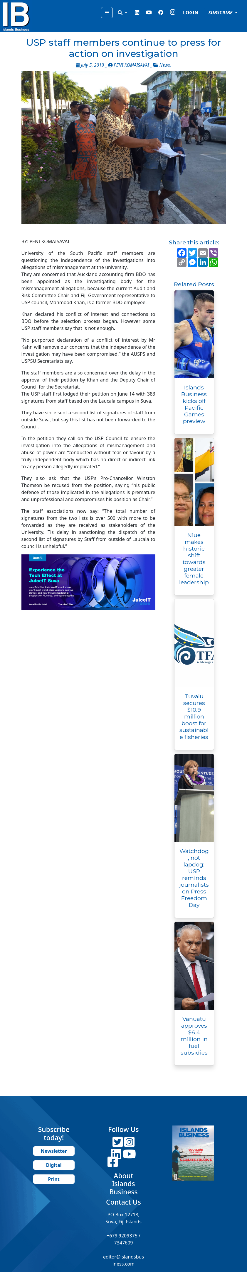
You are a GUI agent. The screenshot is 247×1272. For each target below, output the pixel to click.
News (164, 65)
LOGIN (190, 12)
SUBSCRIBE (221, 12)
